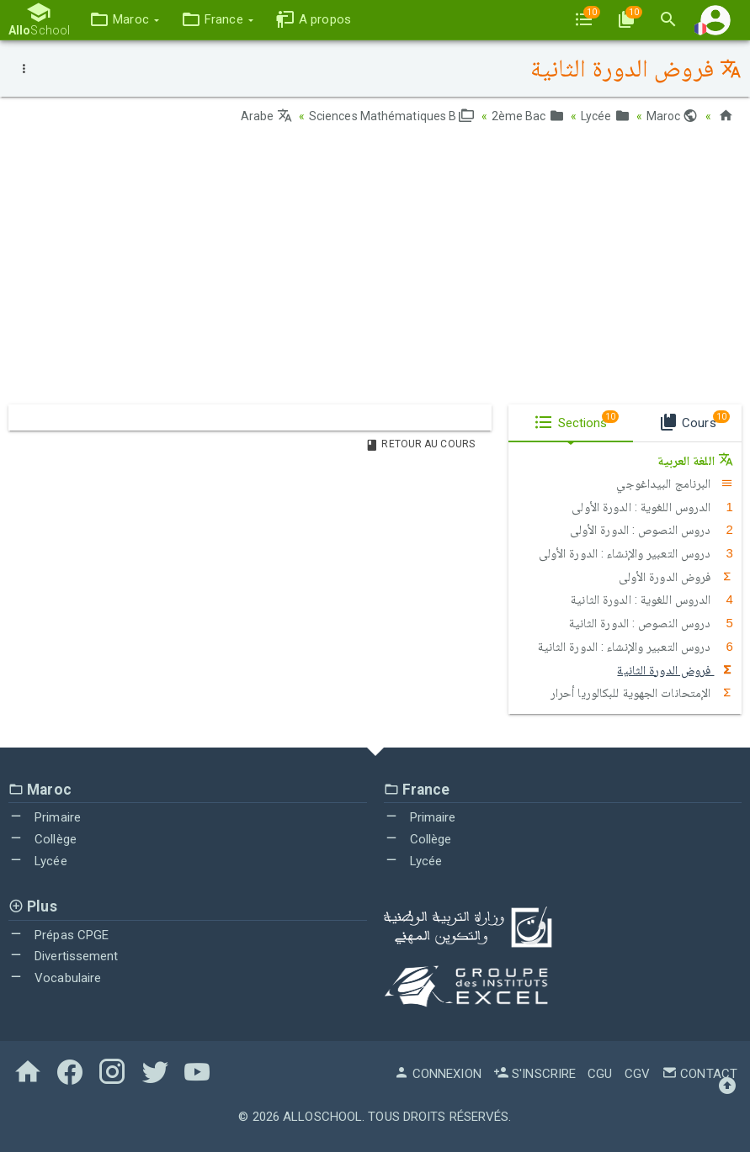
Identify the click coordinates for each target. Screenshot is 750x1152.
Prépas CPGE (58, 935)
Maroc (672, 116)
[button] (124, 20)
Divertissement (63, 956)
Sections (576, 420)
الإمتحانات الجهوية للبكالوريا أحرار (642, 692)
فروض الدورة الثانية (675, 670)
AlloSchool (322, 1116)
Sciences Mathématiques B (392, 116)
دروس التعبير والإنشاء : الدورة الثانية (635, 646)
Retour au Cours (420, 444)
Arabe (266, 116)
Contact (699, 1073)
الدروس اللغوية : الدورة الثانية (652, 599)
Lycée (605, 116)
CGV (637, 1073)
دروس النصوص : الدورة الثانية (651, 623)
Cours (694, 420)
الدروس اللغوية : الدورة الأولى (652, 507)
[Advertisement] (375, 270)
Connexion (437, 1073)
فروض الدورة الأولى (676, 576)
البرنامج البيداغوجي (674, 483)
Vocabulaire (54, 978)
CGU (600, 1073)
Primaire (44, 817)
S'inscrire (534, 1073)
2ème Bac (528, 116)
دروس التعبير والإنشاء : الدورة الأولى (636, 553)
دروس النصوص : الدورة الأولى (651, 529)
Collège (42, 839)
